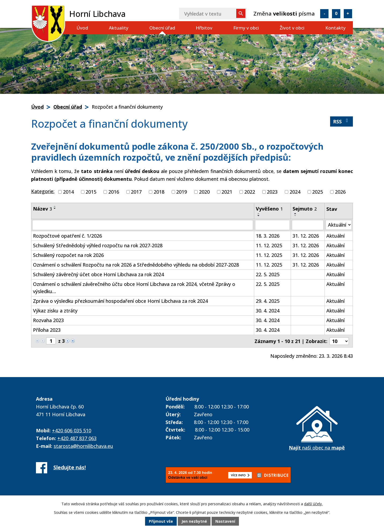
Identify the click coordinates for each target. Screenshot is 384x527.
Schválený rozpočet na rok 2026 (68, 255)
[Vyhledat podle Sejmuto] (308, 225)
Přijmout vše (161, 521)
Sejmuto (305, 208)
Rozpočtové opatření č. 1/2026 (67, 236)
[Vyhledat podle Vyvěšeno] (272, 225)
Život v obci (292, 28)
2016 (113, 192)
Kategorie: (42, 191)
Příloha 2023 (47, 330)
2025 (317, 192)
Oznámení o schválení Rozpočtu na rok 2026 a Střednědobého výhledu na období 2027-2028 (136, 264)
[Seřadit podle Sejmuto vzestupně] (295, 213)
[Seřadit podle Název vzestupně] (55, 206)
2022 (249, 192)
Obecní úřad (162, 28)
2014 (68, 192)
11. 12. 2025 (269, 245)
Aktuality (118, 28)
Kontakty (335, 28)
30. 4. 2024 (267, 310)
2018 (159, 192)
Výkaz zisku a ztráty (55, 310)
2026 (340, 192)
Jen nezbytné (194, 521)
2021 (226, 192)
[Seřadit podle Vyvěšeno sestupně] (259, 216)
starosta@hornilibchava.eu (83, 446)
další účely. (313, 504)
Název (42, 208)
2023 (272, 192)
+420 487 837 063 (77, 438)
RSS (341, 121)
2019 (181, 192)
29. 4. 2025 (267, 301)
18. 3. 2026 (267, 236)
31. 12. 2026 (306, 236)
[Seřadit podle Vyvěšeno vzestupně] (259, 213)
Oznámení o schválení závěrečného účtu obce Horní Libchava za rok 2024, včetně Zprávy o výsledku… (134, 287)
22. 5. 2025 (267, 274)
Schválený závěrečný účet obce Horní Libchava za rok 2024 (98, 274)
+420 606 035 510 (71, 430)
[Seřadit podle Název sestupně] (55, 208)
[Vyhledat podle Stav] (339, 225)
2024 (295, 192)
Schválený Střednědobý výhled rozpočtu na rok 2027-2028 (98, 245)
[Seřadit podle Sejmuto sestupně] (295, 216)
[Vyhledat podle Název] (142, 225)
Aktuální (335, 236)
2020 (204, 192)
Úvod (82, 28)
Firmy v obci (246, 28)
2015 (91, 192)
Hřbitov (204, 28)
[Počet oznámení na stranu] (339, 341)
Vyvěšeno (269, 208)
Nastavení (225, 521)
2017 (136, 192)
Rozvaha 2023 (48, 320)
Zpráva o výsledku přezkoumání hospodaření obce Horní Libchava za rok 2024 (120, 301)
